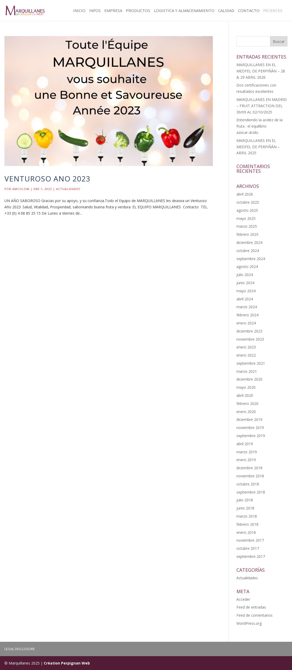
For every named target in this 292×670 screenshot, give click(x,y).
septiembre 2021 (250, 363)
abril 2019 (244, 443)
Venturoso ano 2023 (47, 179)
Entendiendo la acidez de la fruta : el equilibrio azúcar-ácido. (259, 126)
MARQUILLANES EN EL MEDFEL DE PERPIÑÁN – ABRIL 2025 (258, 147)
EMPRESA (113, 11)
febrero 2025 (247, 234)
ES (280, 11)
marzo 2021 (246, 371)
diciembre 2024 (249, 242)
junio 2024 (245, 282)
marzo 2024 (246, 306)
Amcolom (20, 189)
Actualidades (68, 189)
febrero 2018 (247, 524)
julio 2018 (244, 499)
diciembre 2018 (249, 467)
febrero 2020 (247, 403)
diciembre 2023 (249, 331)
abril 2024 (244, 298)
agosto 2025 (247, 210)
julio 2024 (244, 274)
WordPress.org (249, 623)
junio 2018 (245, 508)
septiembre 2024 (250, 258)
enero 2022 (246, 355)
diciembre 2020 (249, 379)
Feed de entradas (251, 607)
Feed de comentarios (254, 615)
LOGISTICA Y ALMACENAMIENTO (184, 11)
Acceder (243, 599)
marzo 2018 (246, 516)
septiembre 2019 (250, 435)
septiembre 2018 (250, 492)
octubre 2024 (247, 250)
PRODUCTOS (138, 11)
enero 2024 (246, 322)
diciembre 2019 (249, 419)
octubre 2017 (247, 548)
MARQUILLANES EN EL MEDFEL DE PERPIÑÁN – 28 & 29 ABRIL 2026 (260, 71)
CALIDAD (226, 11)
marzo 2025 (246, 226)
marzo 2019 (246, 451)
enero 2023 (246, 347)
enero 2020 (246, 411)
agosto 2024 (247, 266)
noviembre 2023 (250, 339)
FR (265, 11)
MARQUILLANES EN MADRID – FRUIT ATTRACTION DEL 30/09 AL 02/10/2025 (261, 105)
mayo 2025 (246, 218)
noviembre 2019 (250, 427)
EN (272, 11)
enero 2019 (246, 459)
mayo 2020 (246, 387)
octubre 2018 (247, 484)
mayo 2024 (246, 290)
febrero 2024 (247, 314)
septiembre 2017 (250, 556)
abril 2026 (244, 194)
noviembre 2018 (250, 475)
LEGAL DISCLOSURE (19, 648)
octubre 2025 (247, 202)
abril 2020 (244, 395)
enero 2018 (246, 532)
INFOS (95, 11)
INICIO (79, 11)
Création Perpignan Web (67, 663)
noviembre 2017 (250, 540)
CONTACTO (248, 11)
